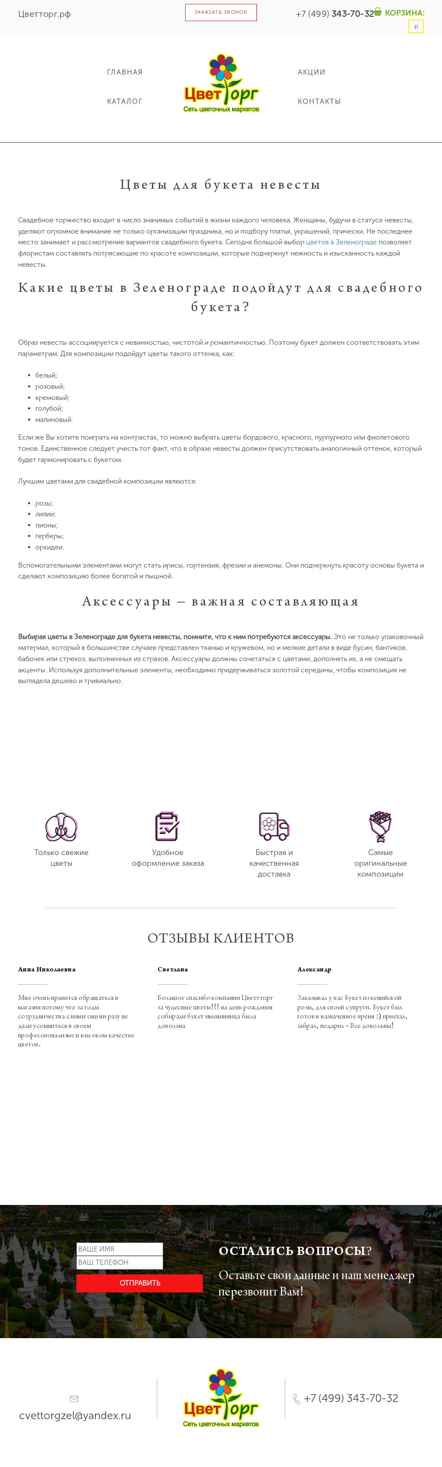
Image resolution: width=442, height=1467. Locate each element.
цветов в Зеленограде (341, 242)
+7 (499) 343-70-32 (345, 1398)
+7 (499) (335, 14)
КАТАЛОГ (125, 101)
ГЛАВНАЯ (125, 72)
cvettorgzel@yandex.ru (75, 1409)
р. (416, 26)
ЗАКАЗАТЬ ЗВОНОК (221, 12)
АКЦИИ (312, 72)
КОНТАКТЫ (319, 101)
